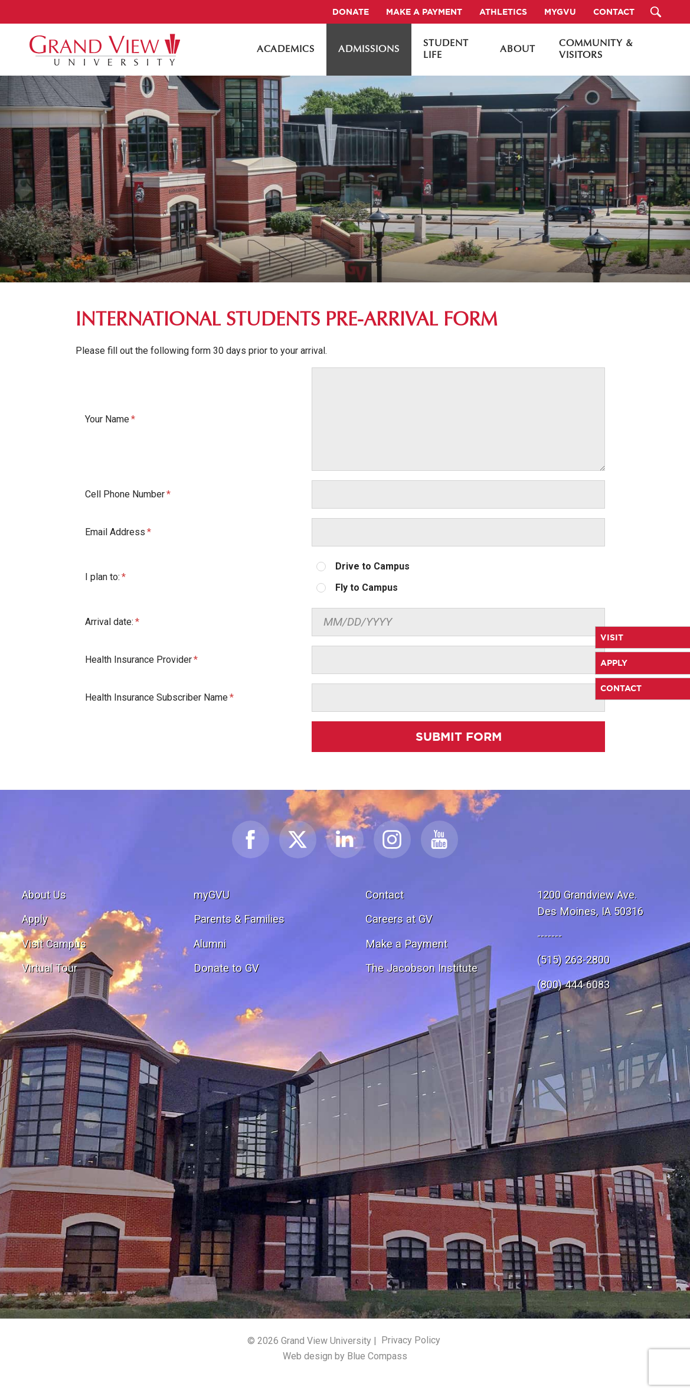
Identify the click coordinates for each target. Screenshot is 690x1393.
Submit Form (459, 736)
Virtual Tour (49, 968)
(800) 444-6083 (573, 984)
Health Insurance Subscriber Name (156, 697)
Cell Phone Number (125, 494)
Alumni (210, 944)
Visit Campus (54, 944)
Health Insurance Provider (138, 659)
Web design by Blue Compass (345, 1356)
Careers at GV (399, 919)
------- (549, 935)
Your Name (107, 419)
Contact (384, 894)
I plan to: (102, 576)
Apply (35, 919)
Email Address (115, 532)
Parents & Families (239, 919)
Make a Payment (406, 944)
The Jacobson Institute (421, 968)
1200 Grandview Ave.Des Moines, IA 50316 (590, 902)
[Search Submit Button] (656, 12)
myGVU (212, 894)
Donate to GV (226, 968)
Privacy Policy (410, 1340)
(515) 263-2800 (573, 959)
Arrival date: (109, 621)
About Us (44, 894)
